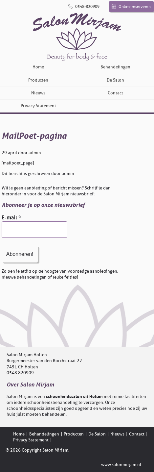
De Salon (115, 80)
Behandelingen (115, 67)
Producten (38, 80)
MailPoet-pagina (34, 136)
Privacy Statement (38, 106)
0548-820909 (83, 6)
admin (35, 153)
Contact (115, 93)
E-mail (11, 217)
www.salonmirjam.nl (121, 464)
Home (38, 67)
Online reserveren (131, 6)
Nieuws (38, 93)
